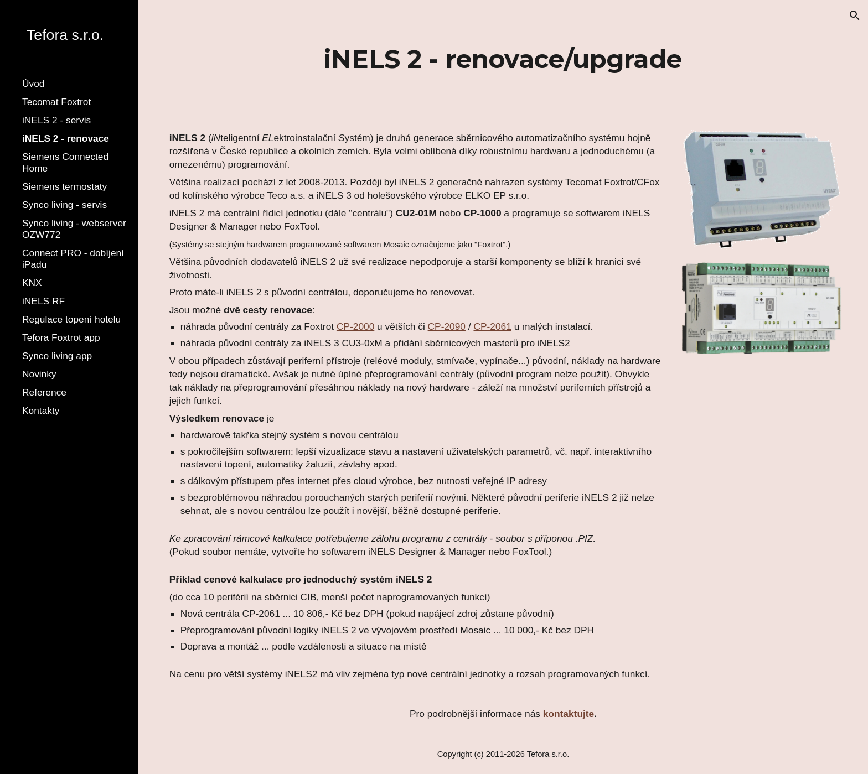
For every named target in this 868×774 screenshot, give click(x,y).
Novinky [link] (39, 374)
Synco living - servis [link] (64, 204)
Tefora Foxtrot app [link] (61, 337)
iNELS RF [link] (43, 301)
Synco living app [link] (57, 355)
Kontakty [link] (40, 410)
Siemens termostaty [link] (64, 186)
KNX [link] (32, 282)
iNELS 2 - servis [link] (56, 120)
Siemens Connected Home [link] (65, 162)
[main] (503, 59)
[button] (854, 15)
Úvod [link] (33, 83)
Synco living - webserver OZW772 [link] (74, 228)
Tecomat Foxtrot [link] (56, 101)
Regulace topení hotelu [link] (71, 319)
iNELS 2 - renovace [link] (65, 138)
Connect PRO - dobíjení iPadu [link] (73, 258)
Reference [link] (44, 392)
